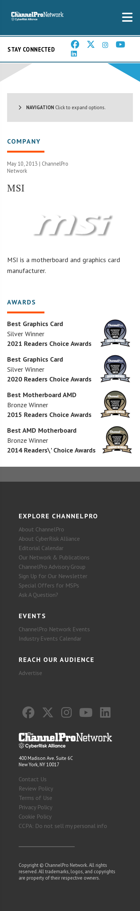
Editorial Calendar (41, 548)
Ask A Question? (38, 594)
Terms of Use (35, 797)
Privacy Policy (35, 807)
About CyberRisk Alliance (49, 538)
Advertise (30, 673)
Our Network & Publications (54, 557)
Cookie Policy (35, 816)
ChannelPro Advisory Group (52, 566)
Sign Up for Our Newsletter (53, 576)
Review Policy (36, 788)
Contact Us (33, 779)
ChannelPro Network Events (54, 629)
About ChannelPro (41, 529)
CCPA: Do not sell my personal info (63, 825)
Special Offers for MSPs (49, 585)
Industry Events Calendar (50, 638)
